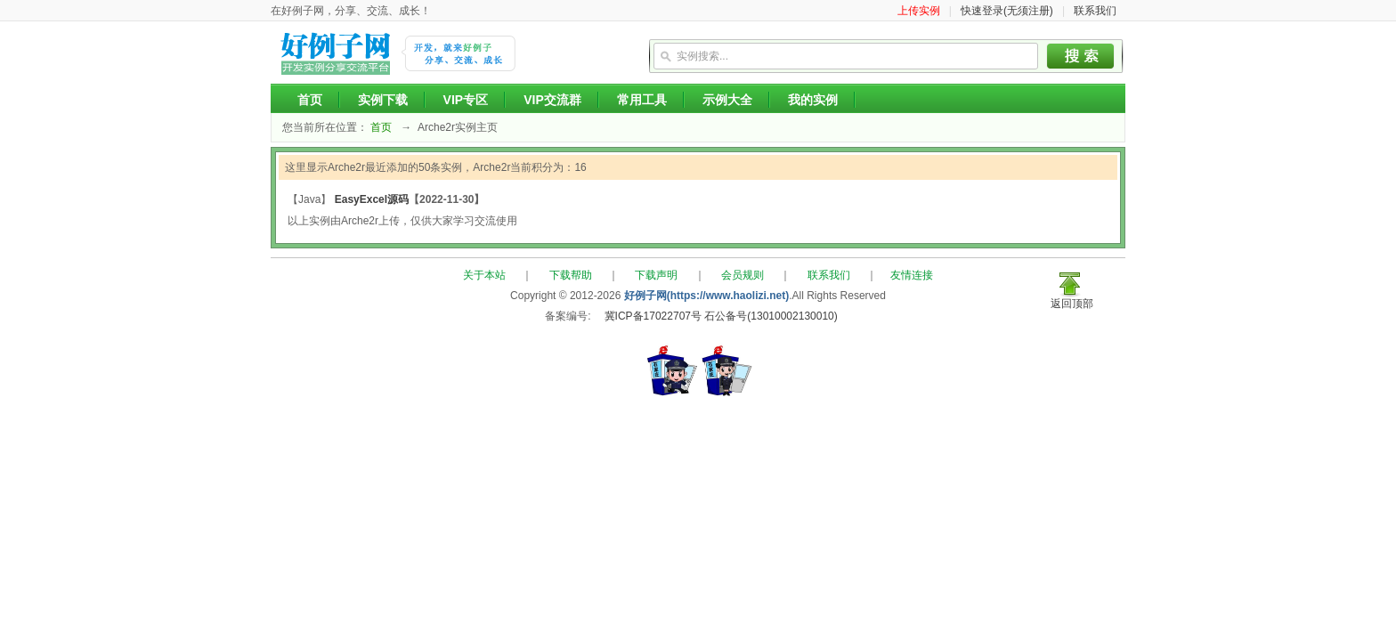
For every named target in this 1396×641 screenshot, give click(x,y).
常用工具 (642, 100)
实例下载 (383, 100)
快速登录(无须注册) (1007, 10)
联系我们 (1095, 10)
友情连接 (911, 275)
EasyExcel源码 (372, 199)
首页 (309, 100)
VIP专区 (466, 100)
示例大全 (727, 100)
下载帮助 (570, 275)
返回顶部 (1072, 303)
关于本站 (484, 275)
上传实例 (918, 10)
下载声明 (656, 275)
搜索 (1081, 56)
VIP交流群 (552, 100)
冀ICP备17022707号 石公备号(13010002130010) (721, 316)
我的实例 (813, 100)
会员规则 (742, 275)
